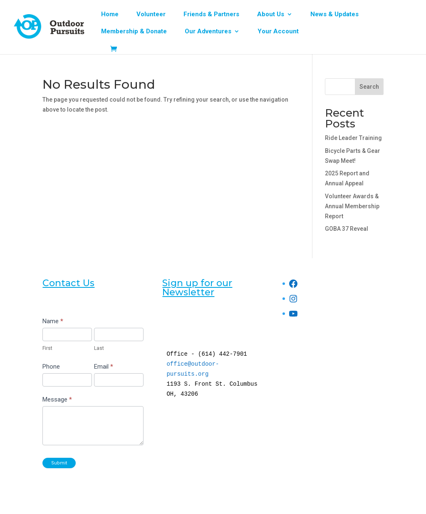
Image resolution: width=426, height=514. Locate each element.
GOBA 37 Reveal (346, 228)
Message (57, 399)
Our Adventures (208, 31)
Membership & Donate (134, 31)
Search (369, 86)
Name (52, 321)
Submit (59, 463)
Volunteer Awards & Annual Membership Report (352, 206)
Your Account (278, 31)
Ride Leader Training (353, 138)
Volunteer (151, 14)
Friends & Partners (211, 14)
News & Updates (334, 14)
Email (103, 366)
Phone (51, 366)
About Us (270, 14)
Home (110, 14)
